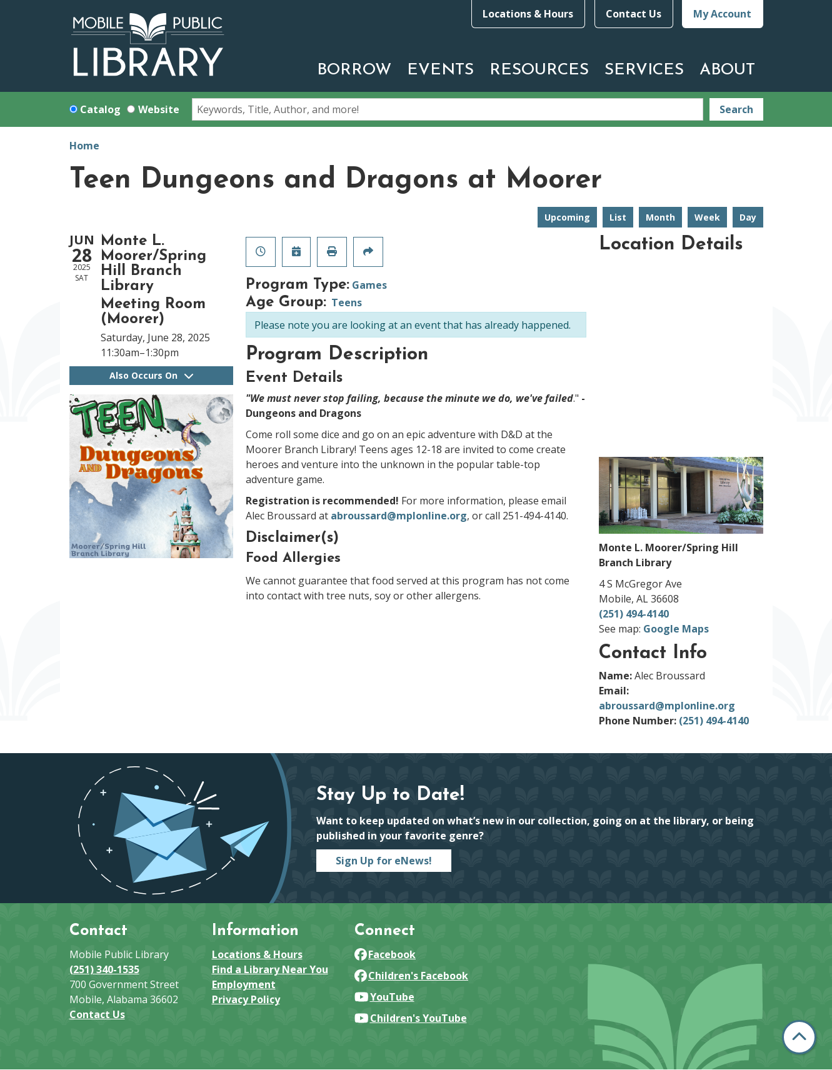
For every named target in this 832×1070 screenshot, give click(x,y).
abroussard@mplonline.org (399, 515)
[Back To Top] (799, 1037)
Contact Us (633, 14)
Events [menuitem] (440, 70)
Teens (346, 302)
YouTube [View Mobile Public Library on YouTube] (384, 997)
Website (158, 109)
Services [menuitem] (644, 70)
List (617, 217)
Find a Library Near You (270, 969)
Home (84, 145)
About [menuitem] (727, 70)
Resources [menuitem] (539, 70)
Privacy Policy (246, 999)
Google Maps (676, 629)
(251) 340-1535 (104, 969)
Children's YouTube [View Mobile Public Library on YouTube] (410, 1018)
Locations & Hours (528, 14)
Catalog (100, 109)
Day (747, 217)
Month (660, 217)
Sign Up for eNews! (384, 861)
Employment (244, 984)
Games (369, 285)
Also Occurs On (151, 375)
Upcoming (567, 217)
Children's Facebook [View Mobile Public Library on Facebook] (411, 975)
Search (736, 109)
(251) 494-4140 (634, 614)
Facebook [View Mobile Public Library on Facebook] (385, 954)
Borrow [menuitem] (354, 70)
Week (707, 217)
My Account (722, 14)
